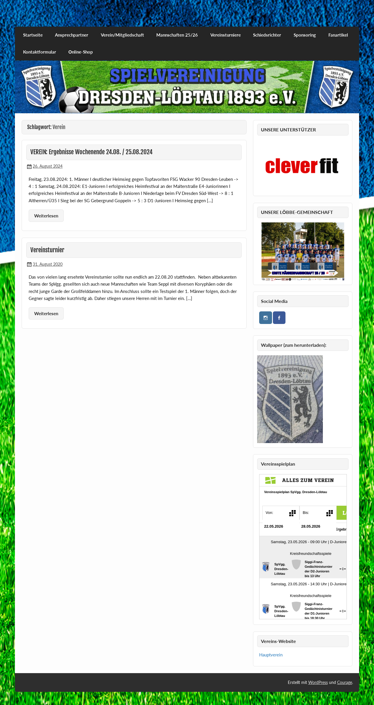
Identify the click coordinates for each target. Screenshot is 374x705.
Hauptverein (271, 654)
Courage (344, 682)
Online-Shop (80, 51)
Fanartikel (338, 34)
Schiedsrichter (267, 34)
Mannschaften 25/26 (177, 34)
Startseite (33, 34)
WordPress (318, 682)
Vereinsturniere (225, 34)
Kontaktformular (39, 51)
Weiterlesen (46, 215)
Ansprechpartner (71, 34)
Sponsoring (305, 34)
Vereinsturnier (47, 250)
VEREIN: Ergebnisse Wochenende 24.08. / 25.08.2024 (91, 152)
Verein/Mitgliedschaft (122, 34)
